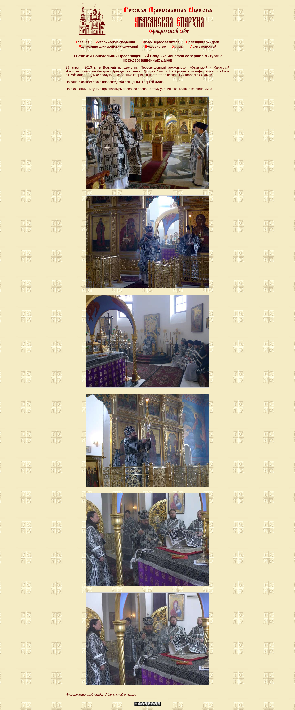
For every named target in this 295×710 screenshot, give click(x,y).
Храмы (178, 46)
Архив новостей (203, 46)
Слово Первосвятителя (160, 42)
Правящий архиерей (202, 42)
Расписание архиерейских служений (108, 46)
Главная (82, 42)
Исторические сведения (115, 42)
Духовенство (155, 46)
